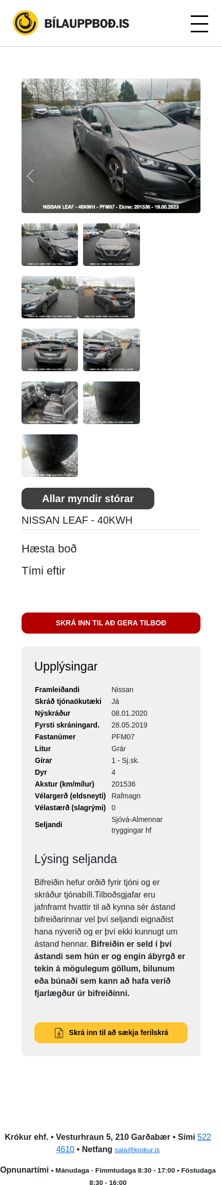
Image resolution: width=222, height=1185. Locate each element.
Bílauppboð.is (72, 23)
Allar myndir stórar (88, 498)
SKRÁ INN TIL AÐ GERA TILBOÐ (111, 623)
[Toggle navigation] (199, 23)
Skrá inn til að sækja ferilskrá (111, 1032)
